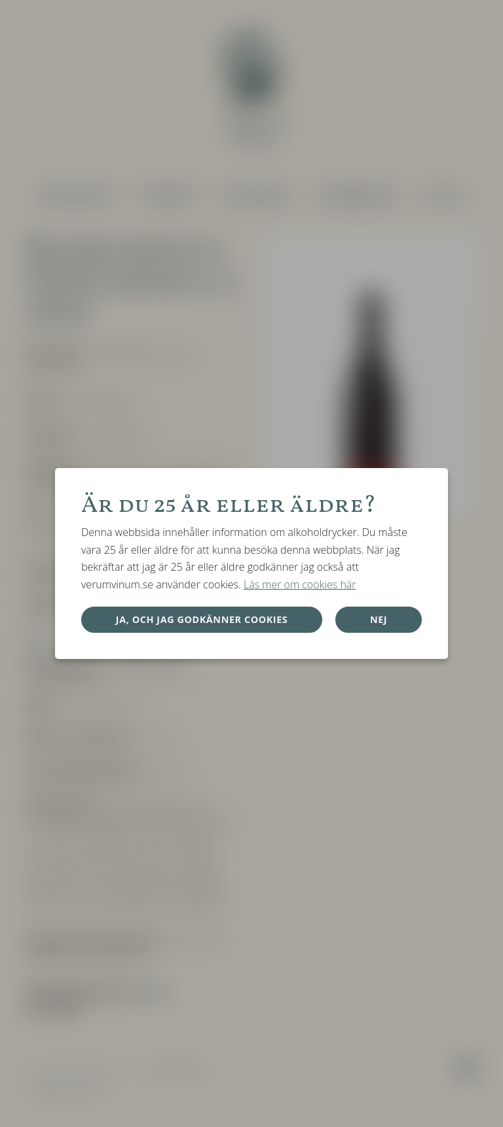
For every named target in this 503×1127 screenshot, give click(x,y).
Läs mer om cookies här (300, 584)
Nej (378, 619)
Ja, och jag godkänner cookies (202, 619)
